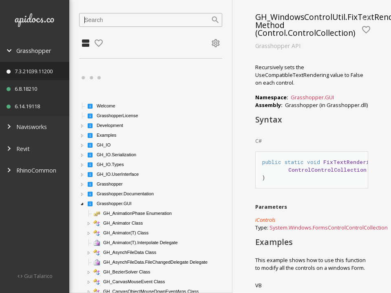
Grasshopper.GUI (312, 97)
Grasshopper (29, 51)
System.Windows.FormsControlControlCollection (329, 227)
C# (258, 140)
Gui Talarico (38, 276)
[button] (82, 125)
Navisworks (27, 127)
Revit (18, 149)
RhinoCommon (31, 170)
